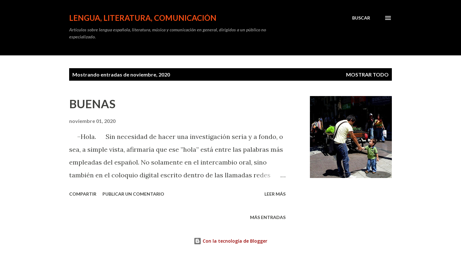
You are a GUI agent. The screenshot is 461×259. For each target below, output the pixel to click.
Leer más (275, 194)
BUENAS (92, 104)
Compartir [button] (82, 194)
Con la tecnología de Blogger (230, 241)
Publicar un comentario (133, 194)
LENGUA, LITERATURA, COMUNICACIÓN (142, 17)
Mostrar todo (367, 74)
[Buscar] (361, 18)
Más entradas (268, 217)
